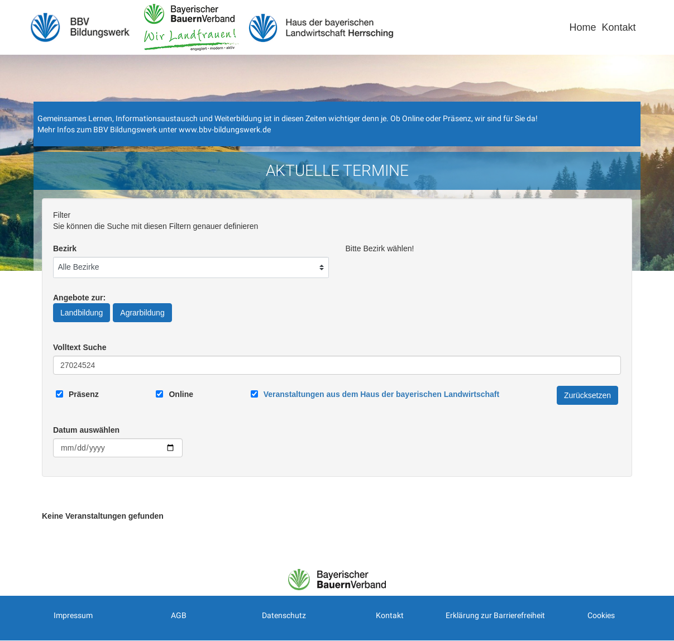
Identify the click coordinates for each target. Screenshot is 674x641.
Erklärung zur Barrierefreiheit (495, 615)
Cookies (601, 615)
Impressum (73, 615)
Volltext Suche (79, 347)
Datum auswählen (86, 429)
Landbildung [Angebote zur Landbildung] (81, 312)
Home (582, 27)
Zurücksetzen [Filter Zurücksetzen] (587, 395)
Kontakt (618, 27)
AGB (179, 615)
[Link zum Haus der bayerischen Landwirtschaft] (381, 394)
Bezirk (65, 248)
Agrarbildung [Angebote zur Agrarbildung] (142, 312)
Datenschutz (284, 615)
